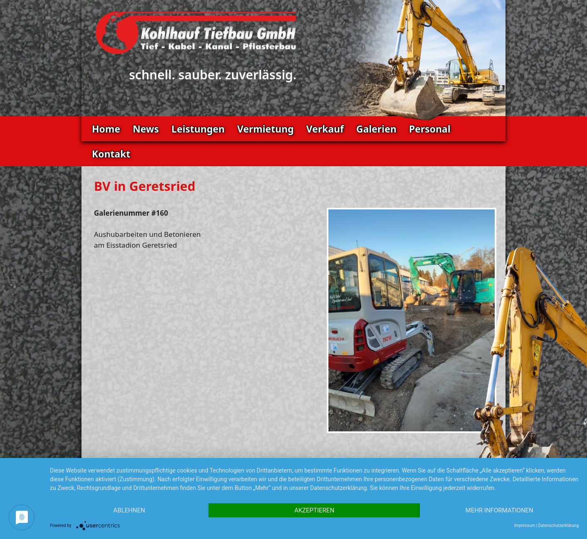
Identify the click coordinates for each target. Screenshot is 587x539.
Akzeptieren (314, 510)
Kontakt (111, 153)
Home (106, 128)
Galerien (376, 128)
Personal (430, 128)
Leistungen (197, 128)
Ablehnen (129, 510)
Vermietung (265, 128)
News (146, 128)
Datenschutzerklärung (558, 525)
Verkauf (324, 128)
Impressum (524, 525)
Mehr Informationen (499, 510)
